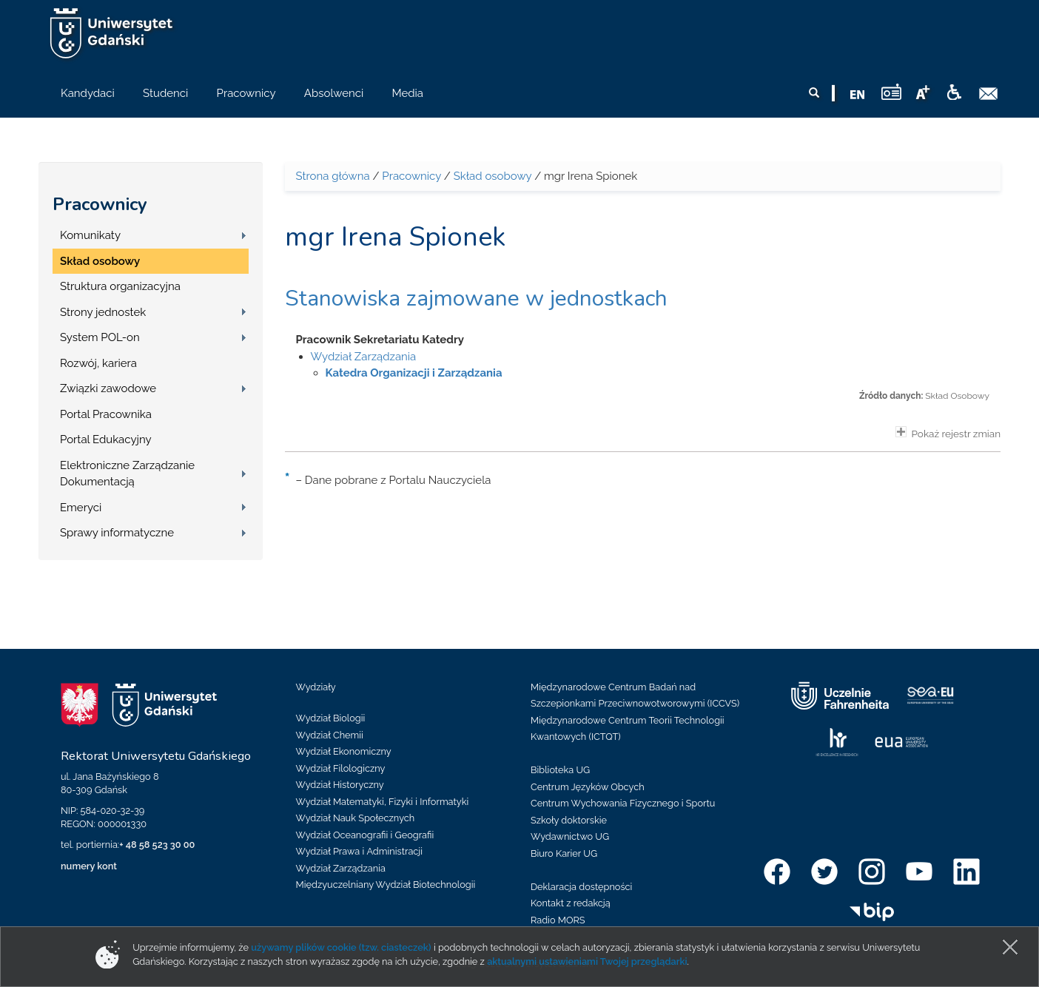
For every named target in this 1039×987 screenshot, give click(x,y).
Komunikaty (90, 235)
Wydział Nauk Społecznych (355, 817)
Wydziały (316, 687)
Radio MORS (558, 920)
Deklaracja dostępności (581, 886)
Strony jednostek (103, 312)
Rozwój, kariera (98, 363)
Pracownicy (100, 204)
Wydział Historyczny (340, 784)
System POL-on (100, 337)
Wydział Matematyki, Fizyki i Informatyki (382, 801)
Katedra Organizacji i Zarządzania (414, 373)
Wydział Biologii (331, 718)
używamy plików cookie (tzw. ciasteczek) (341, 947)
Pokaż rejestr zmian (948, 432)
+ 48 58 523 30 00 (157, 844)
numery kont (89, 866)
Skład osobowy (100, 261)
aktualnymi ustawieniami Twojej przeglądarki (587, 961)
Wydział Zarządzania (364, 356)
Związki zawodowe (108, 388)
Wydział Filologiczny (341, 768)
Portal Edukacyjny (106, 439)
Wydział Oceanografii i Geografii (365, 835)
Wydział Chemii (329, 735)
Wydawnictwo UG (570, 836)
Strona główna (333, 176)
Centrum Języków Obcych (588, 786)
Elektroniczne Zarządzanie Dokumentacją (127, 474)
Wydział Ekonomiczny (343, 751)
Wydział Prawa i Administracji (359, 851)
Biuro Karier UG (564, 853)
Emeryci (80, 507)
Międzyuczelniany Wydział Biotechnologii (386, 884)
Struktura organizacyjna (120, 286)
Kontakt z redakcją (571, 903)
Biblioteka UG (560, 769)
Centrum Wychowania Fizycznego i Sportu (623, 803)
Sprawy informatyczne (117, 532)
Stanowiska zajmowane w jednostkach (476, 298)
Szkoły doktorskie (569, 820)
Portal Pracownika (106, 414)
